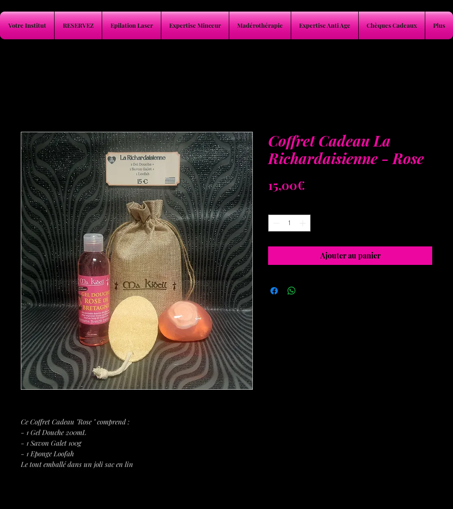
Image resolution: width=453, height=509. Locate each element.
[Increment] (303, 223)
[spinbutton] (289, 223)
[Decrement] (275, 223)
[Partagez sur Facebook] (274, 290)
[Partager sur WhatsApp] (291, 290)
